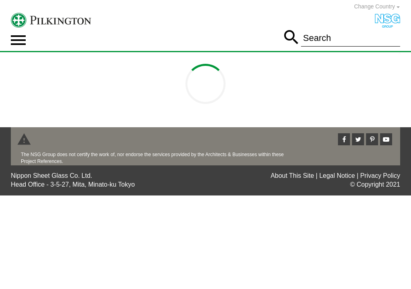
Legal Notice (337, 175)
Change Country (377, 6)
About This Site (292, 175)
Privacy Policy (380, 175)
